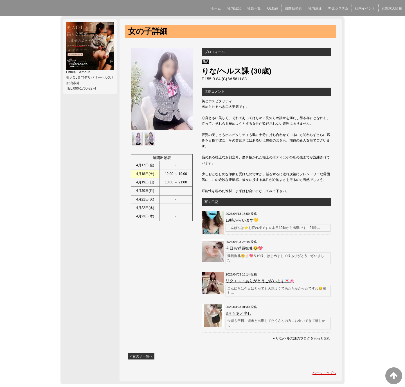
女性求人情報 (392, 8)
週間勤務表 (293, 8)
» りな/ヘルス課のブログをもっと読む (301, 338)
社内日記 (234, 8)
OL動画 (272, 8)
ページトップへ (324, 373)
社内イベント (365, 8)
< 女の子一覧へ (141, 356)
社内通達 (315, 8)
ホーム (216, 8)
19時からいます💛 (242, 220)
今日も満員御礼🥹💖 (244, 248)
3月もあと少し (238, 313)
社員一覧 (254, 8)
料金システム (338, 8)
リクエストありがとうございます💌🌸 (260, 281)
